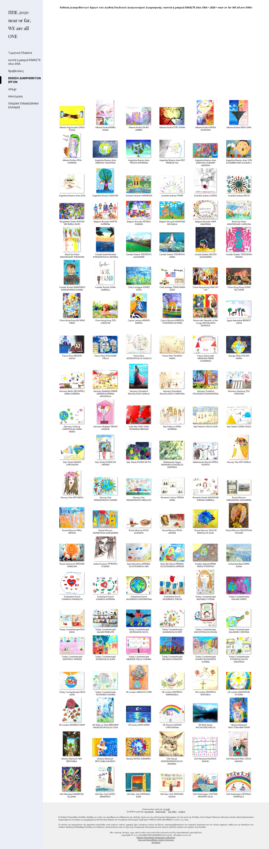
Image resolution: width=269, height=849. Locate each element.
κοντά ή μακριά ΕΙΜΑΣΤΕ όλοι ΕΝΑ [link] (24, 62)
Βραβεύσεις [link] (16, 71)
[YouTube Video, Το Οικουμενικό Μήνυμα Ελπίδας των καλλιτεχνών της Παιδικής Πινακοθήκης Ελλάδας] (156, 54)
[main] (156, 7)
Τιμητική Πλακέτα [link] (20, 53)
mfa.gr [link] (12, 89)
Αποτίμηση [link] (15, 96)
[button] (265, 5)
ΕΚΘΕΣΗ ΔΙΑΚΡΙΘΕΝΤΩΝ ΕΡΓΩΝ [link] (24, 80)
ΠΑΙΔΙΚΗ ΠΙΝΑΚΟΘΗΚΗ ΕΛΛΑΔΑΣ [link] (23, 105)
